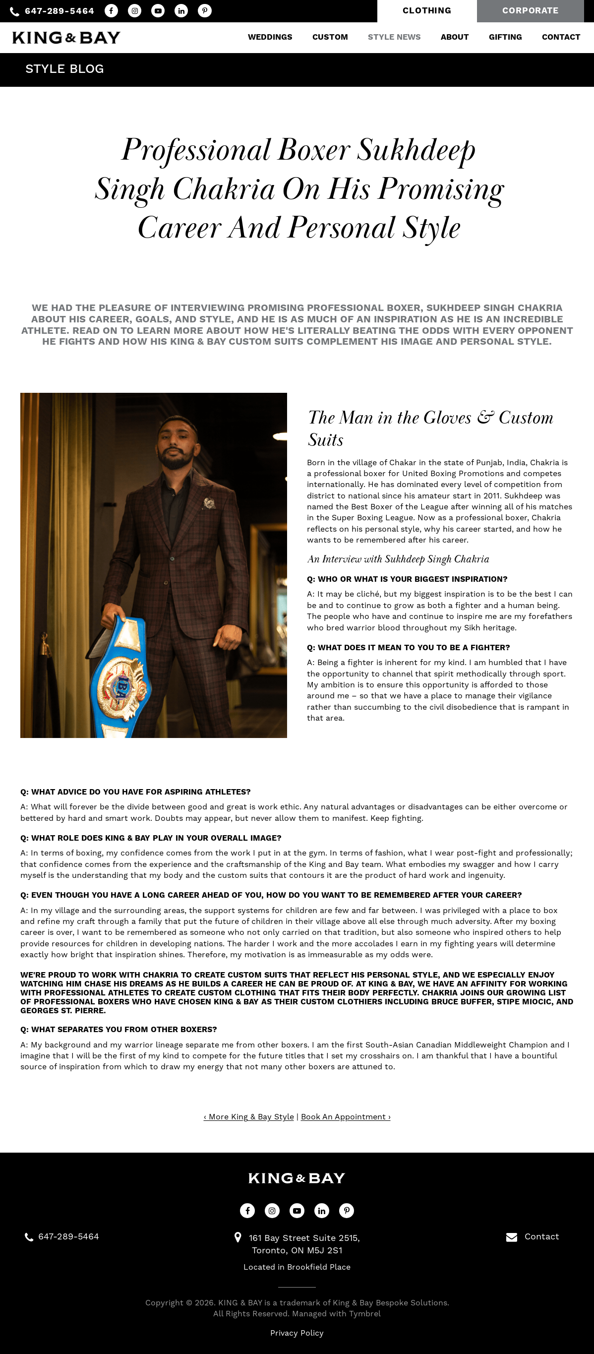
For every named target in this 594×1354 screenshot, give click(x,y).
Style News (388, 37)
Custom (324, 37)
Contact (554, 37)
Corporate (530, 10)
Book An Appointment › (346, 1117)
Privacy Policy (297, 1333)
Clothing (427, 10)
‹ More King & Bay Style (249, 1117)
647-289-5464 (60, 11)
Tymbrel (365, 1314)
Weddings (263, 37)
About (448, 37)
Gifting (499, 37)
